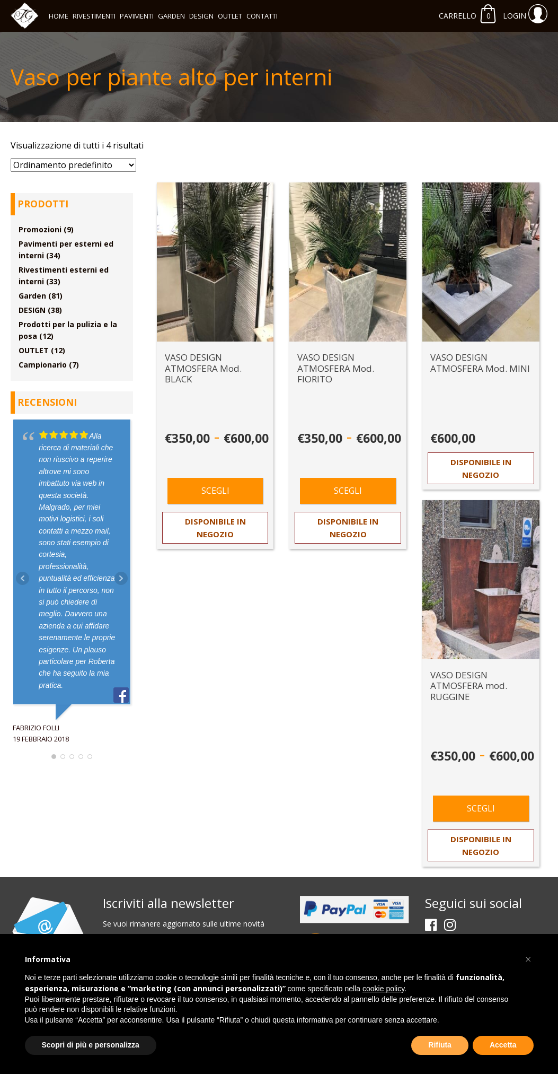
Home (58, 16)
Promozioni (40, 229)
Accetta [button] (503, 1045)
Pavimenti (137, 16)
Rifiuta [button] (439, 1045)
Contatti (262, 16)
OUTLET (230, 16)
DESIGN (201, 16)
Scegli (215, 490)
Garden (171, 16)
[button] (528, 959)
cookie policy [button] (383, 988)
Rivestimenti (94, 16)
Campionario (43, 365)
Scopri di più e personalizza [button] (90, 1045)
